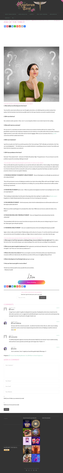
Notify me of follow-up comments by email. (14, 398)
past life (54, 133)
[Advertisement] (31, 37)
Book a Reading (31, 282)
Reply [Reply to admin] (58, 347)
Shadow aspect (53, 196)
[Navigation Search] (13, 18)
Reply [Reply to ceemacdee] (58, 335)
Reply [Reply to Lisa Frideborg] (58, 321)
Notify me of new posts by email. (11, 404)
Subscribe (43, 297)
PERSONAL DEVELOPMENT (16, 238)
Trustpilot (6, 418)
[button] (62, 1)
